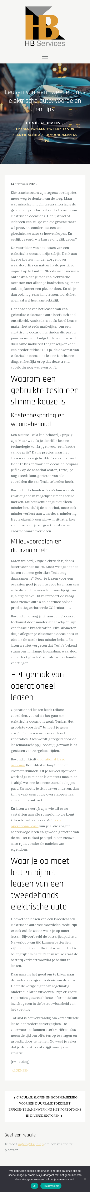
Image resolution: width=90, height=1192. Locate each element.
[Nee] (85, 1179)
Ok (34, 1185)
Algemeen (20, 1070)
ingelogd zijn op (31, 1144)
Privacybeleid (50, 1185)
